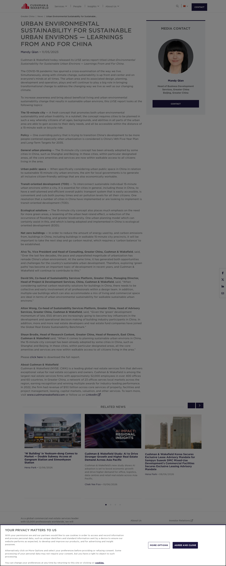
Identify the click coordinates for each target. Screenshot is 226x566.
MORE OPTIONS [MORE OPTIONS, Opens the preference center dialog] (159, 545)
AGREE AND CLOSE (185, 545)
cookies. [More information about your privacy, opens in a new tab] (99, 562)
